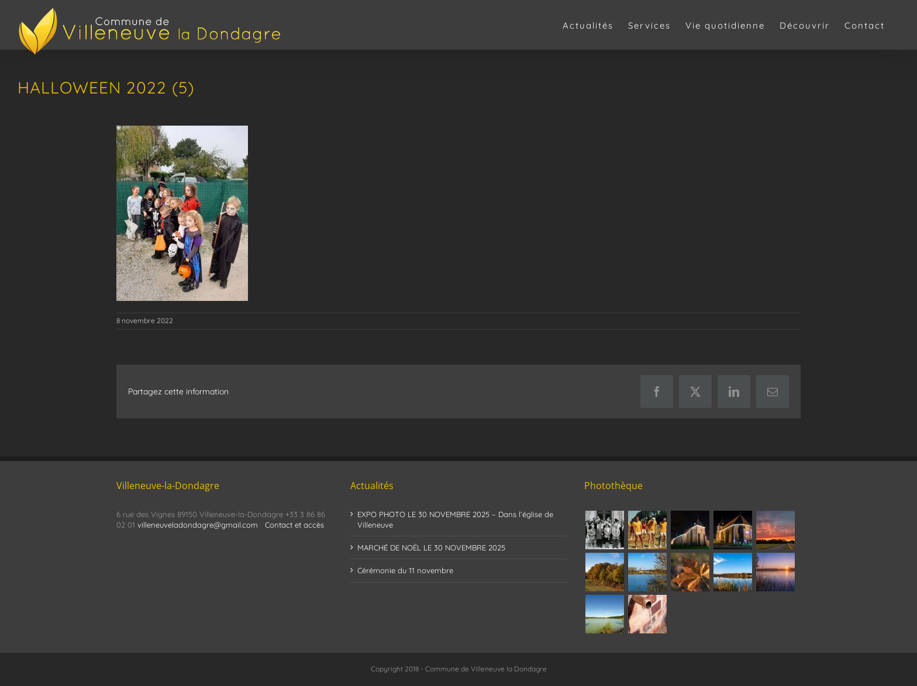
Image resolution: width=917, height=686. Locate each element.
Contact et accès (294, 524)
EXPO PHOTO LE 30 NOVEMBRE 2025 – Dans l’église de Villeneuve (455, 519)
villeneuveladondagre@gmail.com (197, 524)
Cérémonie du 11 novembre (405, 570)
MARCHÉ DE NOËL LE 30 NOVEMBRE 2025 (431, 547)
